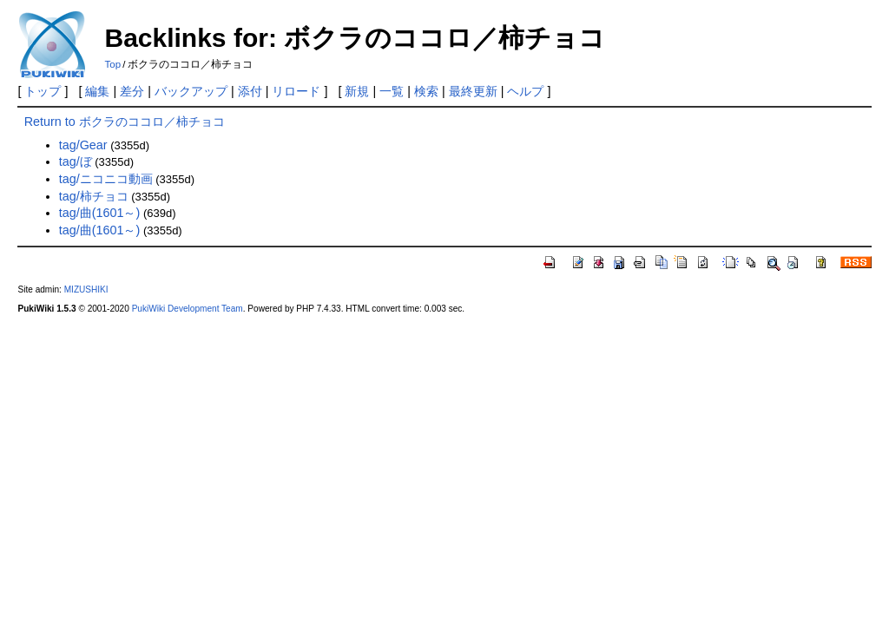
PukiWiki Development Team (187, 308)
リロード (296, 91)
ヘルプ (525, 91)
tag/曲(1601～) (100, 213)
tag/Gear (83, 145)
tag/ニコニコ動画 (106, 179)
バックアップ (191, 91)
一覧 (391, 91)
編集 (97, 91)
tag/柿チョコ (93, 196)
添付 (250, 91)
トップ (42, 91)
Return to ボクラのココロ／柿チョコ (124, 121)
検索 (426, 91)
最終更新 (473, 91)
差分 (132, 91)
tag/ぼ (75, 161)
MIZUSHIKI (86, 289)
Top (112, 64)
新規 (357, 91)
